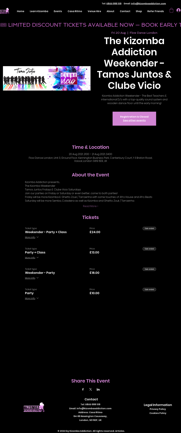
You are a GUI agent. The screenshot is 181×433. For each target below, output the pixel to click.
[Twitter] (89, 425)
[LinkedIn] (98, 425)
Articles (119, 431)
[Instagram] (93, 425)
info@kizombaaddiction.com (148, 3)
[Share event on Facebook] (82, 389)
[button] (171, 10)
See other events (134, 120)
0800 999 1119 (113, 3)
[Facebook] (84, 425)
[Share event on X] (90, 389)
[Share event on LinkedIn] (98, 389)
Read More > (90, 206)
